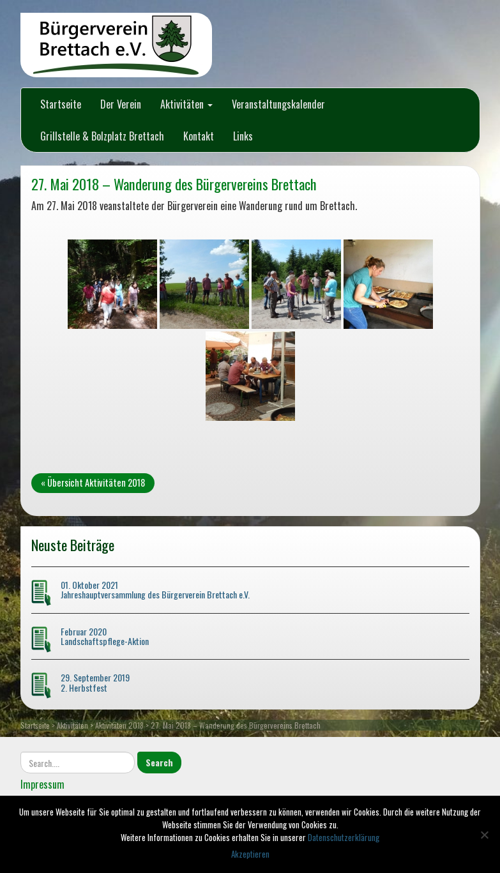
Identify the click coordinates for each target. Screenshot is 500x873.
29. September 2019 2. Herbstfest (95, 682)
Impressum (42, 784)
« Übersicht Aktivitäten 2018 (93, 482)
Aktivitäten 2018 (119, 725)
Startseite (60, 104)
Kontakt (198, 136)
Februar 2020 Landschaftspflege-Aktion (105, 636)
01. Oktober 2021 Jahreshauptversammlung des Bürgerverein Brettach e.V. (155, 589)
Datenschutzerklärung (343, 837)
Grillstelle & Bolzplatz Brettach (102, 136)
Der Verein (120, 104)
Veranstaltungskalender (278, 104)
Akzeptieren (250, 853)
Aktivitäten (186, 104)
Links (243, 136)
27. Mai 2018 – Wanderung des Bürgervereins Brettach (174, 183)
